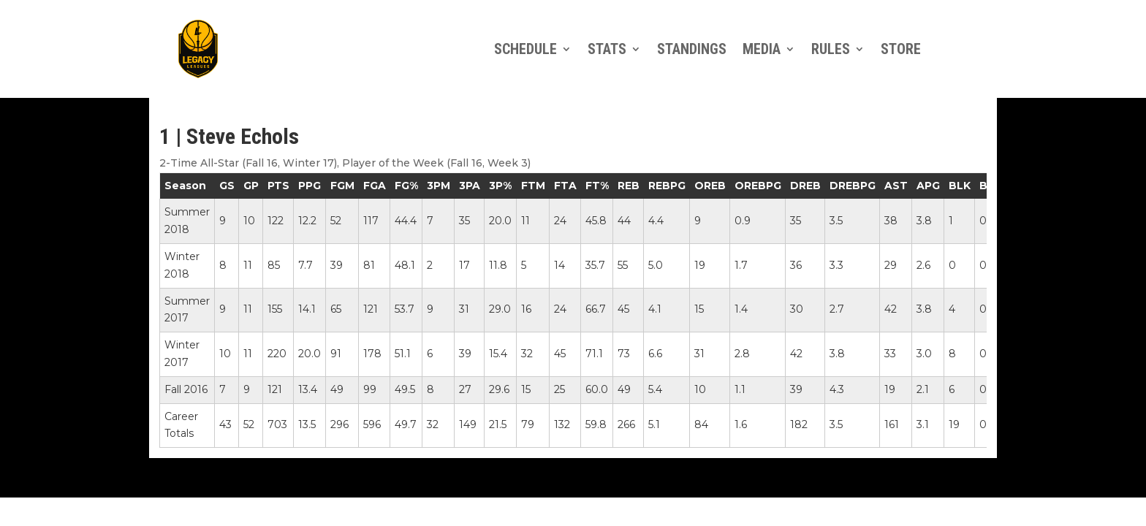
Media (762, 49)
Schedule (525, 49)
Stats (607, 49)
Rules (830, 49)
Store (901, 49)
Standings (691, 49)
